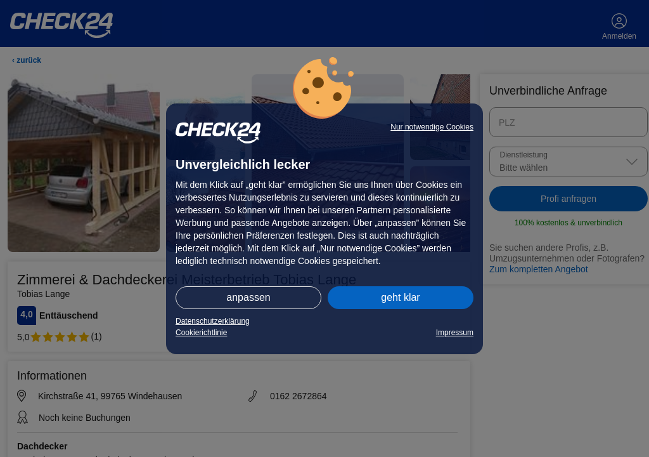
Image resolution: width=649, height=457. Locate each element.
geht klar (400, 297)
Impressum (454, 332)
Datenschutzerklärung (213, 321)
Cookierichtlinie (201, 332)
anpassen (248, 297)
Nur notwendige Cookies (431, 127)
